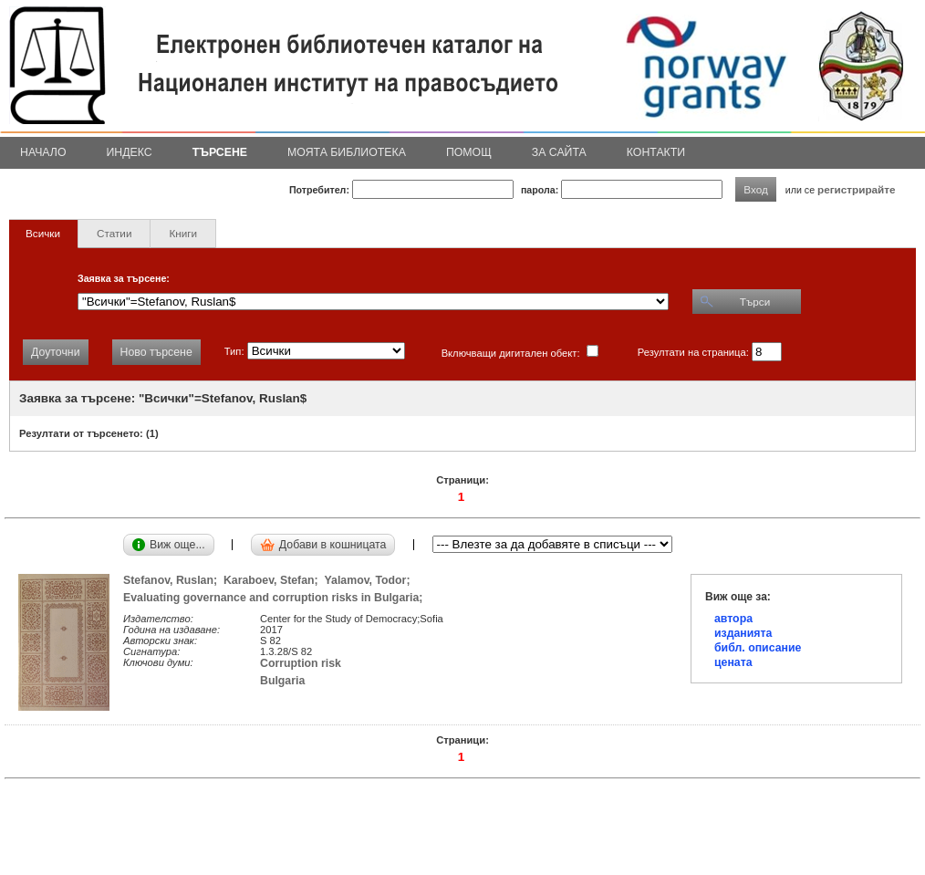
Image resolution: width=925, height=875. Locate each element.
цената (733, 662)
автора (733, 618)
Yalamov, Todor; (371, 580)
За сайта (559, 152)
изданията (743, 633)
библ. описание (757, 647)
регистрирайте (856, 189)
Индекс (129, 152)
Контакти (656, 152)
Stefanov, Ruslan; (173, 580)
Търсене (219, 152)
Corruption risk (300, 663)
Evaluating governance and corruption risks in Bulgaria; (276, 597)
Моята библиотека (346, 152)
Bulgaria (282, 680)
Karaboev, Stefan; (274, 580)
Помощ (469, 152)
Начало (43, 152)
